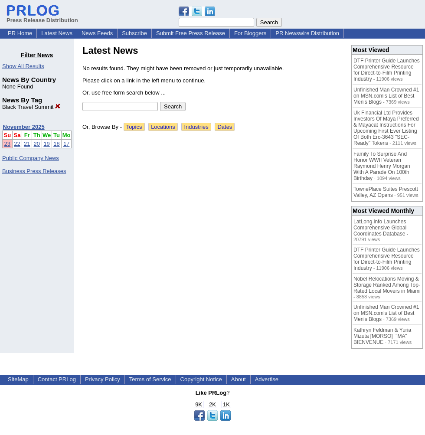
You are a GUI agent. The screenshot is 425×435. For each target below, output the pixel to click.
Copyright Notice (201, 379)
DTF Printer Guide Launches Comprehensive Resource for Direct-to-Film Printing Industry (386, 70)
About (238, 379)
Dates (224, 127)
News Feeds (97, 33)
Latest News (56, 33)
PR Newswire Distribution (307, 33)
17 (66, 144)
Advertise (266, 379)
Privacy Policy (102, 379)
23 (7, 144)
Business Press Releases (34, 171)
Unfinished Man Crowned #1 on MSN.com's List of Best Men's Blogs (386, 96)
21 (27, 144)
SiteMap (18, 379)
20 (37, 144)
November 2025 (24, 127)
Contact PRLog (57, 379)
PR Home (20, 33)
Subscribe (134, 33)
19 (46, 144)
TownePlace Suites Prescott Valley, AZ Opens (385, 192)
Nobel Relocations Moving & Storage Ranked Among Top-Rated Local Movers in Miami (387, 285)
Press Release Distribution (42, 16)
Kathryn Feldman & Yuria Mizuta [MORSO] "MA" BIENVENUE (382, 336)
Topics (134, 127)
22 (17, 144)
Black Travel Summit (31, 107)
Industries (196, 127)
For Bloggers (250, 33)
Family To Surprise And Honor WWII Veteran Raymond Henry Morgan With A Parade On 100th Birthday (381, 166)
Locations (163, 127)
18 (56, 144)
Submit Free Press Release (190, 33)
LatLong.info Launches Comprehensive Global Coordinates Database (379, 228)
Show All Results (23, 66)
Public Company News (30, 158)
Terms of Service (150, 379)
